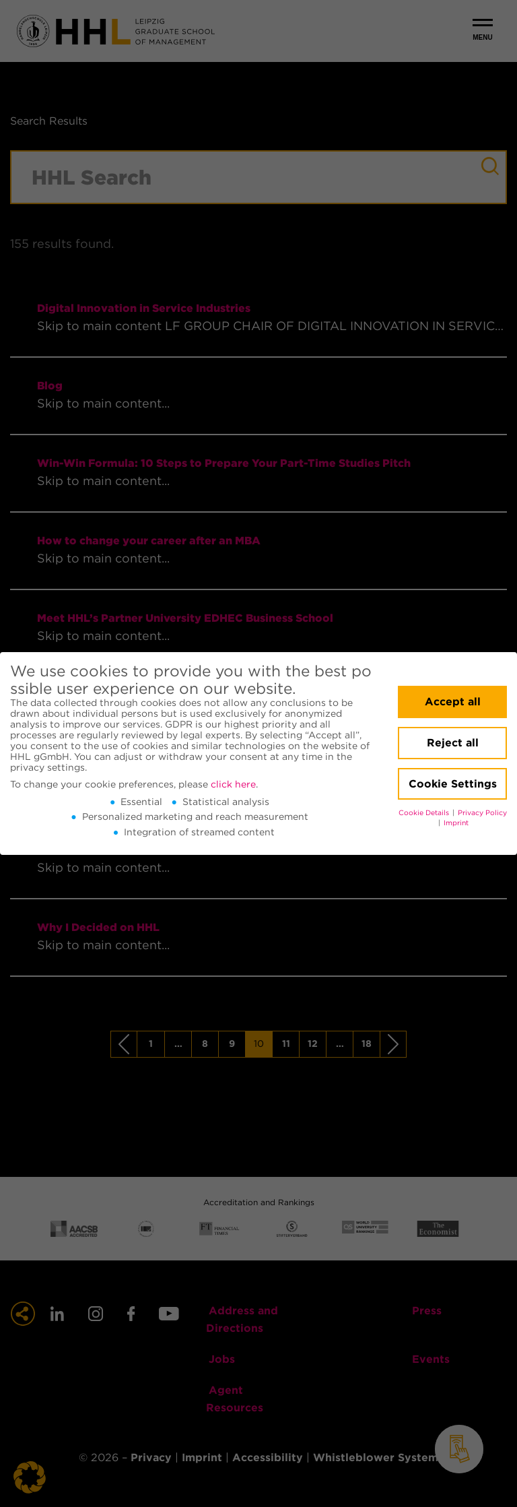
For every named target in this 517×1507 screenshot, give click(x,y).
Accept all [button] (453, 701)
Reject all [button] (453, 742)
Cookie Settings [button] (453, 783)
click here (233, 784)
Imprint (456, 823)
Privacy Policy (482, 812)
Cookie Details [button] (425, 812)
